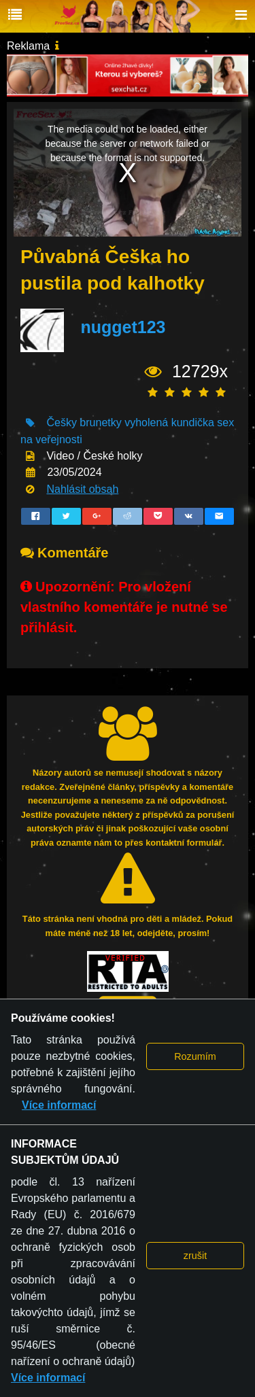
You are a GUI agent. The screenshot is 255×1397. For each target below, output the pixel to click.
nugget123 (122, 327)
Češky (61, 422)
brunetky (100, 422)
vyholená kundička (169, 422)
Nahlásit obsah (82, 489)
